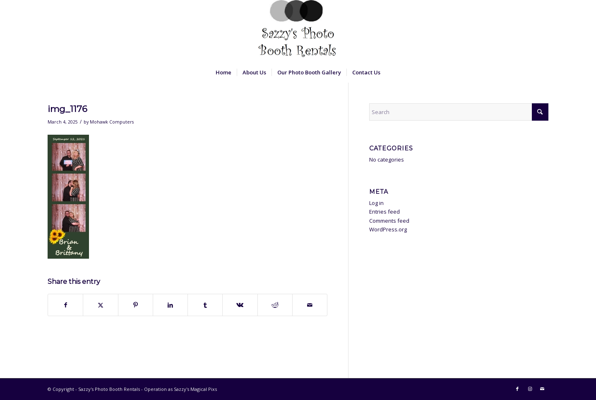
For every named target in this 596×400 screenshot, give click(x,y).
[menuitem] (223, 72)
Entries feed (384, 211)
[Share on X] (100, 305)
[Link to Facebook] (517, 389)
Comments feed (389, 220)
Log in (376, 203)
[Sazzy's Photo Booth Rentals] (298, 31)
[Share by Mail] (310, 305)
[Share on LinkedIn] (170, 305)
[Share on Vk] (240, 305)
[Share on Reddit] (275, 305)
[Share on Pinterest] (135, 305)
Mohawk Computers (112, 122)
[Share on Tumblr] (205, 305)
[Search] (458, 112)
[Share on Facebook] (65, 305)
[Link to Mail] (542, 389)
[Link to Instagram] (530, 389)
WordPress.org (388, 229)
